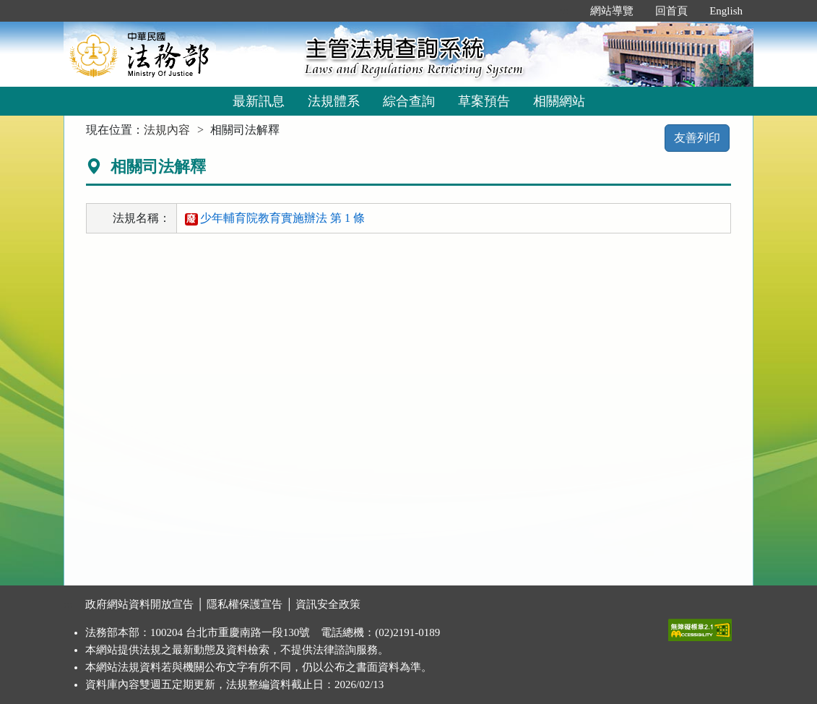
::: (564, 11)
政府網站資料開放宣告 (139, 604)
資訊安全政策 (327, 604)
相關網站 (559, 101)
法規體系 (334, 101)
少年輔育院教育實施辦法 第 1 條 (275, 218)
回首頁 (671, 11)
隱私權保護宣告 (244, 604)
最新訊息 (259, 101)
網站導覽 (612, 11)
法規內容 (167, 130)
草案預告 (484, 101)
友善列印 (697, 138)
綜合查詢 (409, 101)
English (726, 11)
